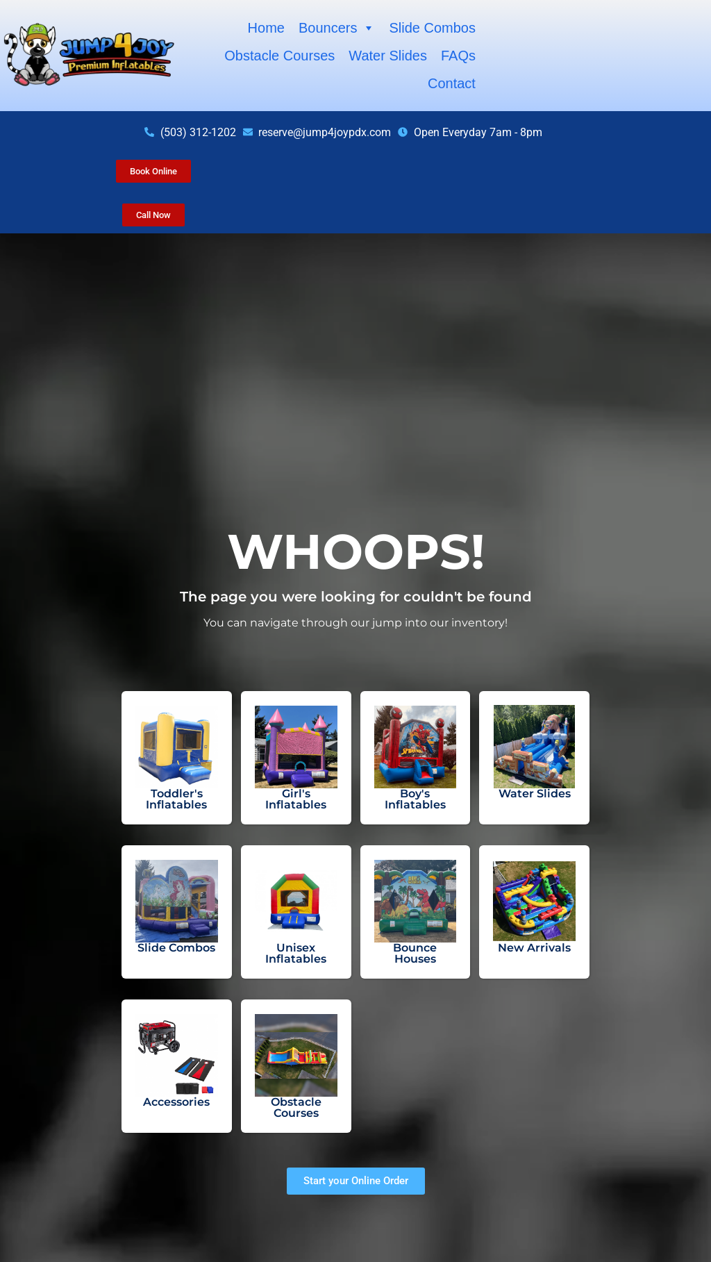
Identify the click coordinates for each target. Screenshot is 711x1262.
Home (266, 27)
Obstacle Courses (279, 55)
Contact (452, 83)
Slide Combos (432, 27)
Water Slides (388, 55)
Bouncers (337, 28)
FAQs (458, 55)
